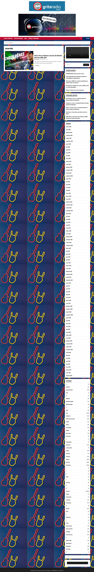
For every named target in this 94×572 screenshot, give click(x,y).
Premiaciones (68, 497)
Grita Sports (9, 68)
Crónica (67, 421)
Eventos (67, 450)
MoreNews (54, 570)
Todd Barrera (68, 103)
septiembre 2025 (69, 141)
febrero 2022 (68, 265)
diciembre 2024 (69, 167)
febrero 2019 (68, 370)
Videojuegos (68, 546)
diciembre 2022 (69, 236)
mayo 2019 (68, 361)
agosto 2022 (68, 248)
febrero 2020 (68, 335)
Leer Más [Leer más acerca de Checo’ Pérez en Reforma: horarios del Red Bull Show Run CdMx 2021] (37, 66)
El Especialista (69, 442)
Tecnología (68, 531)
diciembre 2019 (69, 341)
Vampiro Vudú (68, 540)
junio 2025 (68, 150)
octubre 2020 (68, 312)
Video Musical (68, 543)
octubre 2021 (68, 277)
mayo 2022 (68, 257)
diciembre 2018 (69, 375)
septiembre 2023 (69, 210)
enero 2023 (68, 233)
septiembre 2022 (69, 245)
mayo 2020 (68, 326)
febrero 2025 (68, 161)
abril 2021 (68, 294)
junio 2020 (68, 323)
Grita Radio (37, 59)
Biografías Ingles (69, 404)
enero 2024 (68, 199)
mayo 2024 (68, 187)
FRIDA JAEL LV (69, 116)
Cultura (67, 424)
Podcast (67, 494)
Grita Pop (68, 462)
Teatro (67, 523)
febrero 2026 (68, 126)
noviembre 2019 (69, 343)
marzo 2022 (68, 262)
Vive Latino (68, 549)
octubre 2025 (68, 138)
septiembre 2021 (69, 280)
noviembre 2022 (69, 239)
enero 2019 (68, 372)
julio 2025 (68, 147)
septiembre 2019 (69, 349)
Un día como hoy (69, 534)
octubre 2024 (68, 173)
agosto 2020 (68, 317)
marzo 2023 (68, 228)
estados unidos (69, 447)
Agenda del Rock (69, 390)
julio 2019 (68, 355)
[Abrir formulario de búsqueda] (81, 38)
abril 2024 (68, 190)
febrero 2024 (68, 196)
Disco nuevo (68, 433)
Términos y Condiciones (33, 38)
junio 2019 (68, 358)
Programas (68, 500)
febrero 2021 (68, 300)
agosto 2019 (68, 352)
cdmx (67, 410)
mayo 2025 (68, 152)
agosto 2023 (68, 213)
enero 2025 (68, 164)
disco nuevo (68, 436)
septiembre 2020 (69, 315)
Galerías (67, 459)
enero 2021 (68, 303)
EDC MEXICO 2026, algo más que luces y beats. (75, 73)
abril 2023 (68, 225)
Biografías (68, 398)
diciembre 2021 (69, 271)
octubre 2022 (68, 242)
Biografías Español (69, 401)
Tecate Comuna (69, 526)
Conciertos (68, 416)
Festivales (68, 453)
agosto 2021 (68, 283)
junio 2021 (68, 289)
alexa (67, 392)
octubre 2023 (68, 207)
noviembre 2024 (69, 170)
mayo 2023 (68, 222)
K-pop (67, 476)
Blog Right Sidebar (18, 38)
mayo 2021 (68, 291)
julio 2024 (68, 181)
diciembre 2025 (69, 132)
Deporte (67, 430)
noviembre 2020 (69, 309)
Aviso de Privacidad (8, 38)
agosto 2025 (68, 144)
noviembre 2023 (69, 205)
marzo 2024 (68, 193)
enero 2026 (68, 129)
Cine (67, 413)
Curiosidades (68, 427)
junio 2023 (68, 219)
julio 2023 (68, 216)
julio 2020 (68, 320)
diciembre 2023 (69, 202)
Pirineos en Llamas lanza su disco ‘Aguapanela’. (75, 90)
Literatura (68, 482)
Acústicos (68, 387)
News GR (67, 491)
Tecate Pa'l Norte (69, 529)
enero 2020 (68, 338)
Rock (67, 511)
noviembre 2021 (69, 274)
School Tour (68, 517)
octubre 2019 (68, 346)
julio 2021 (68, 286)
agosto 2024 (68, 179)
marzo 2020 (68, 332)
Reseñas (67, 508)
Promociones (68, 503)
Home (25, 38)
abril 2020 (68, 329)
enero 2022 (68, 268)
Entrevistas (68, 445)
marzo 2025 (68, 158)
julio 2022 (68, 251)
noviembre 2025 (69, 135)
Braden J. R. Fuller (69, 107)
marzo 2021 (68, 297)
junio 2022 (68, 254)
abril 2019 (68, 364)
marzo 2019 (68, 367)
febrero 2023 (68, 231)
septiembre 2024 (69, 176)
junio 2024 (68, 184)
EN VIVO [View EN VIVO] (85, 38)
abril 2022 (68, 260)
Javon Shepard (69, 98)
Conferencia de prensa (70, 419)
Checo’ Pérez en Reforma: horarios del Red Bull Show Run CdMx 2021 (19, 60)
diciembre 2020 (69, 306)
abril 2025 (68, 155)
